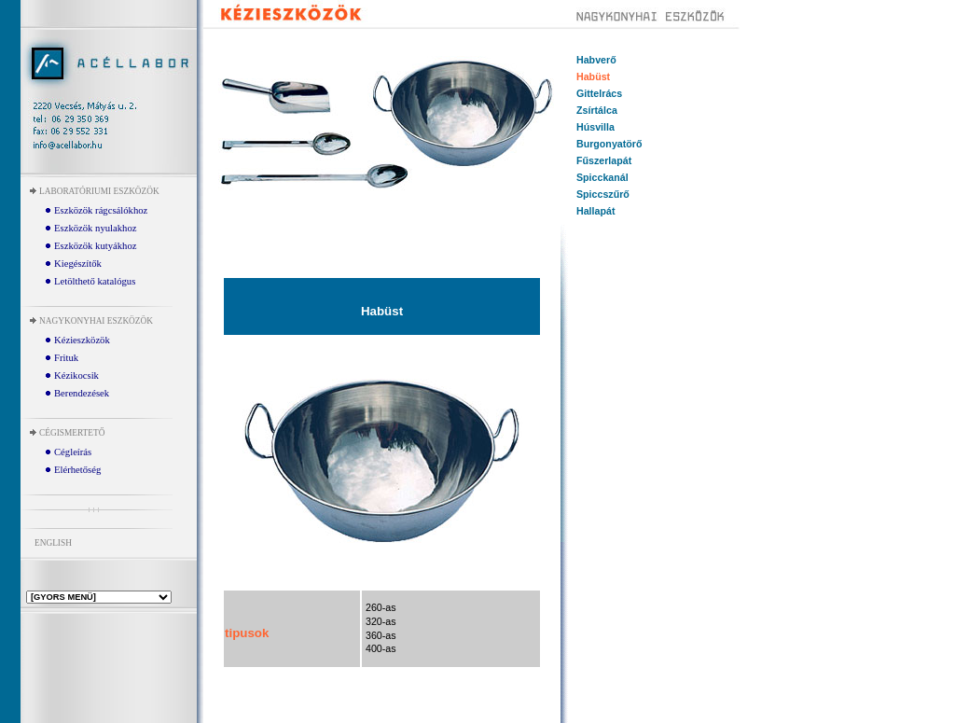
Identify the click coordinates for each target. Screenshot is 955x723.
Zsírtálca (596, 110)
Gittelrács (599, 93)
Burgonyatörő (609, 143)
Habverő (596, 59)
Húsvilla (595, 126)
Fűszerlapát (603, 160)
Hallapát (595, 210)
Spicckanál (602, 177)
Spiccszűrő (603, 194)
